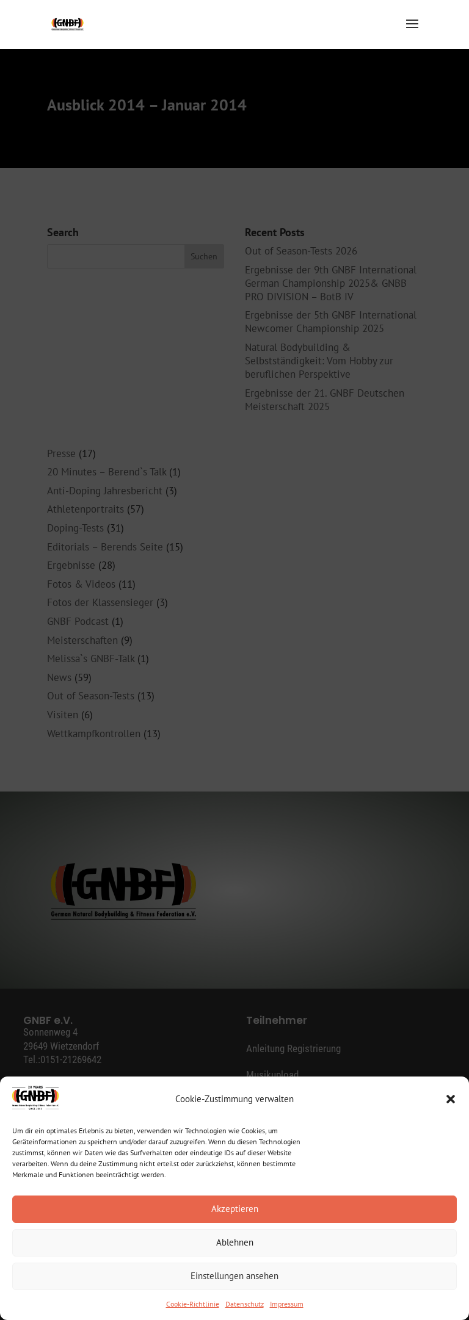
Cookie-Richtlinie (192, 1303)
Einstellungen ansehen (234, 1276)
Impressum (287, 1303)
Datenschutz (244, 1303)
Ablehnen (234, 1242)
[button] (451, 1099)
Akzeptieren (234, 1208)
